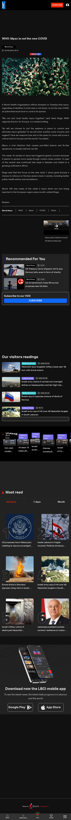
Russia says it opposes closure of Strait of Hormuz (41, 398)
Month (61, 502)
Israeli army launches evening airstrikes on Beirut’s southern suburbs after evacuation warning (62, 450)
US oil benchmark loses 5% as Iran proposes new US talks (42, 284)
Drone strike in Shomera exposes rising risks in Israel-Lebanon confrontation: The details (16, 587)
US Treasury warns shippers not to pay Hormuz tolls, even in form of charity (44, 270)
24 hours (11, 502)
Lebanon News (27, 378)
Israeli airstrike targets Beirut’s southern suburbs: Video (36, 448)
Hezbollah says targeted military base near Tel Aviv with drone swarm (43, 368)
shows (51, 816)
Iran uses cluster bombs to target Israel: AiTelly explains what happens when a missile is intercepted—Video (10, 450)
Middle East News (28, 363)
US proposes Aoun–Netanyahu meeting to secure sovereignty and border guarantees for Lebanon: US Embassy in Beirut (17, 544)
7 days (37, 502)
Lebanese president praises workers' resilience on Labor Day (51, 629)
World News (30, 265)
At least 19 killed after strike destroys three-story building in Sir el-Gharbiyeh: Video (23, 450)
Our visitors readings (20, 357)
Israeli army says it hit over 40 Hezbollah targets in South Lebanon (44, 413)
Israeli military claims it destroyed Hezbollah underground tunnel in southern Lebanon (17, 629)
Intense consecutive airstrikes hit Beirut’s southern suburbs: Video (49, 450)
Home (7, 817)
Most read (14, 492)
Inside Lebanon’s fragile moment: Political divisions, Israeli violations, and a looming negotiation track (53, 544)
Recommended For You (25, 259)
